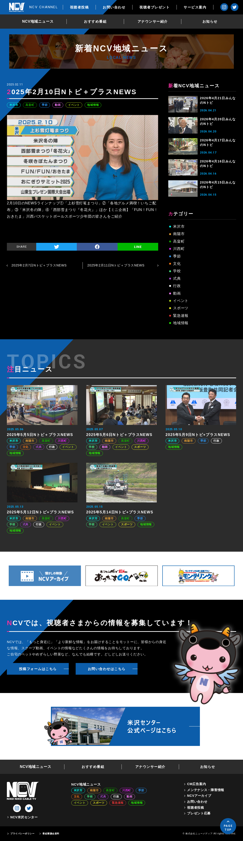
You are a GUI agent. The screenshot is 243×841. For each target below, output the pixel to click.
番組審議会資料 (50, 833)
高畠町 (29, 105)
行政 (177, 286)
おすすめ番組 (95, 21)
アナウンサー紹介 (153, 21)
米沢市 (13, 105)
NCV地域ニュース (38, 21)
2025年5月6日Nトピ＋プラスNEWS (119, 435)
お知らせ (210, 21)
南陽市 (179, 234)
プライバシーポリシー (22, 833)
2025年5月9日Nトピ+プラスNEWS (198, 435)
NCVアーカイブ (199, 795)
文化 (177, 264)
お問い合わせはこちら (107, 669)
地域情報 (93, 105)
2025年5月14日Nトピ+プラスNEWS (119, 512)
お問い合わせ (114, 7)
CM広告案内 (196, 784)
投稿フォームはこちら (38, 669)
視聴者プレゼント (154, 7)
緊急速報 (180, 316)
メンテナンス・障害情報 (205, 790)
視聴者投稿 (79, 7)
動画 (58, 105)
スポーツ (180, 308)
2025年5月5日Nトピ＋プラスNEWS (40, 435)
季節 (45, 105)
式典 (177, 278)
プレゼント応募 (199, 813)
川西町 (179, 249)
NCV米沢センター (24, 817)
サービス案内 (195, 7)
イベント (74, 105)
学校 (177, 271)
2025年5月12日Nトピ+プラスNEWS (40, 512)
